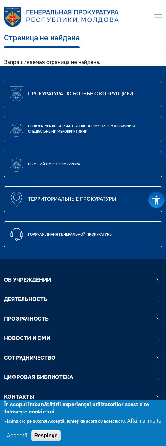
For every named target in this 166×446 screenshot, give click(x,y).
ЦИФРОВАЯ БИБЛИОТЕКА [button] (83, 377)
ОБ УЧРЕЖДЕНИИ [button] (83, 279)
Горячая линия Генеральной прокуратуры (70, 234)
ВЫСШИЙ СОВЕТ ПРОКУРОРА (54, 164)
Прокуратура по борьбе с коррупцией (80, 94)
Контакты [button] (83, 396)
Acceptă (17, 438)
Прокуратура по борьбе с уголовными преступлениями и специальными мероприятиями (81, 129)
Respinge (46, 438)
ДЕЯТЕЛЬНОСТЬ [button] (83, 299)
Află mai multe (144, 423)
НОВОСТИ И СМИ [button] (83, 338)
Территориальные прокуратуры (72, 199)
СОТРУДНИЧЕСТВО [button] (83, 357)
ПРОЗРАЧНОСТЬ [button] (83, 318)
